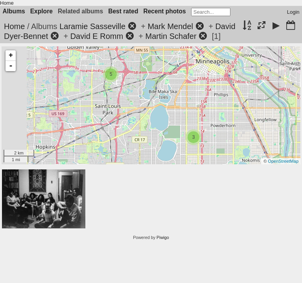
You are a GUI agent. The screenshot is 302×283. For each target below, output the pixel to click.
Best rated (123, 11)
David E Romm (96, 36)
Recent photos (164, 11)
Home (7, 3)
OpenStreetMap (283, 161)
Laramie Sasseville (92, 26)
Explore (41, 11)
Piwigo (163, 237)
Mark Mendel (170, 26)
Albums (14, 11)
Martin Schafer (171, 36)
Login (293, 12)
